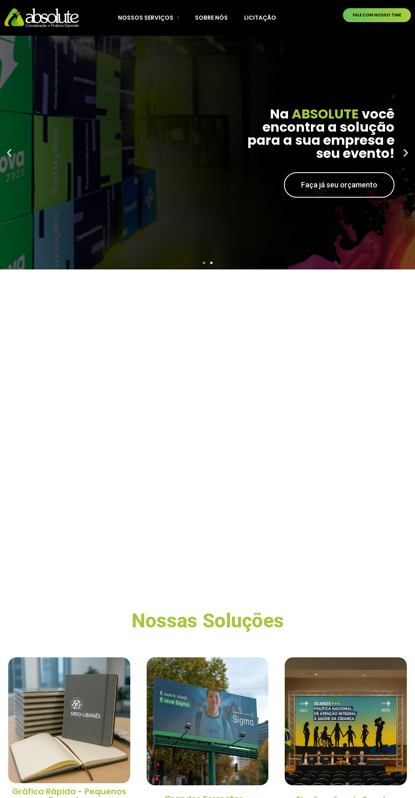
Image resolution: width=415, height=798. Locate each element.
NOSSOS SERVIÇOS (148, 17)
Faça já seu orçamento (339, 184)
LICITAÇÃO (260, 18)
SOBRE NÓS (211, 18)
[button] (204, 263)
